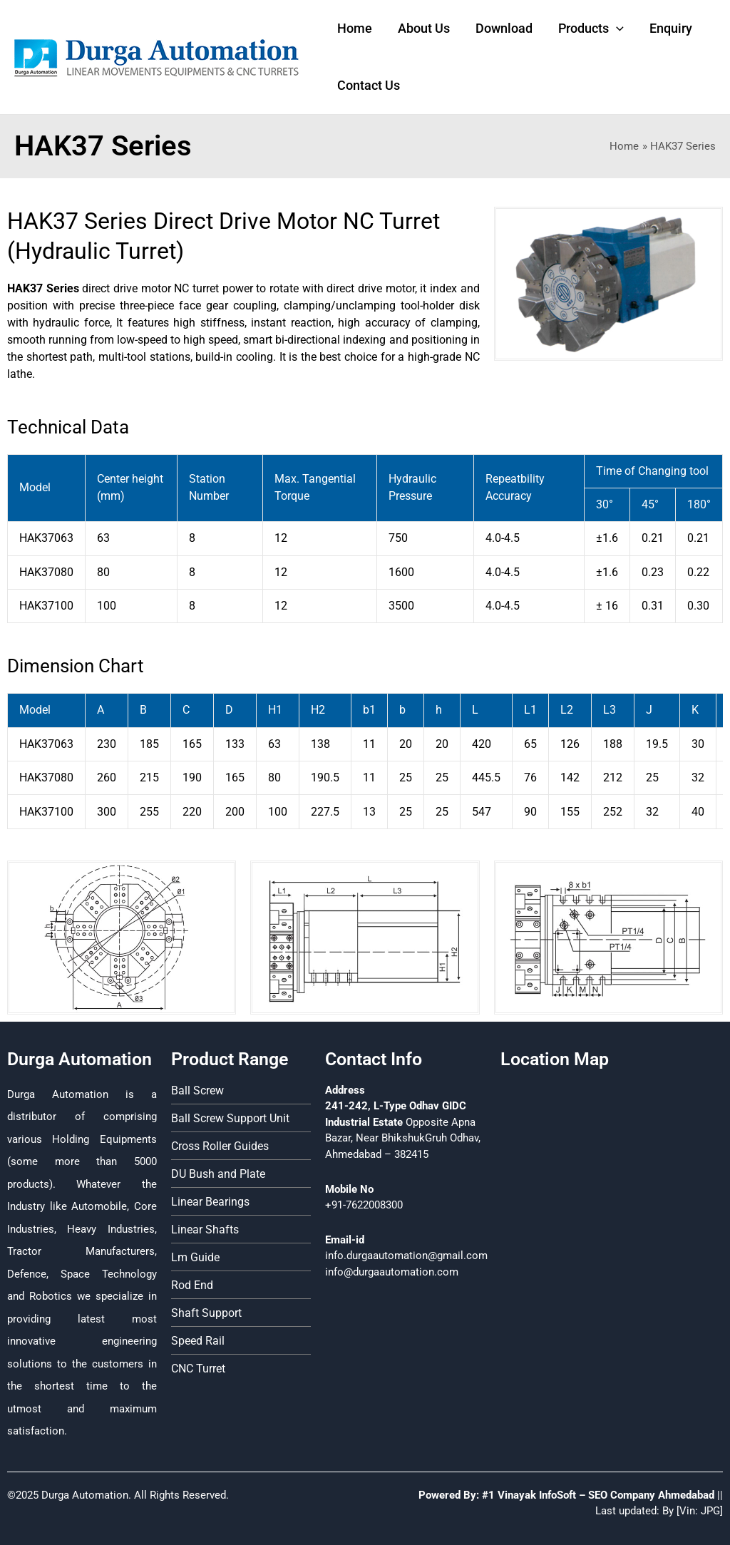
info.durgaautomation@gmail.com (406, 1255)
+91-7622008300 (364, 1204)
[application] (616, 28)
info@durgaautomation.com (391, 1272)
